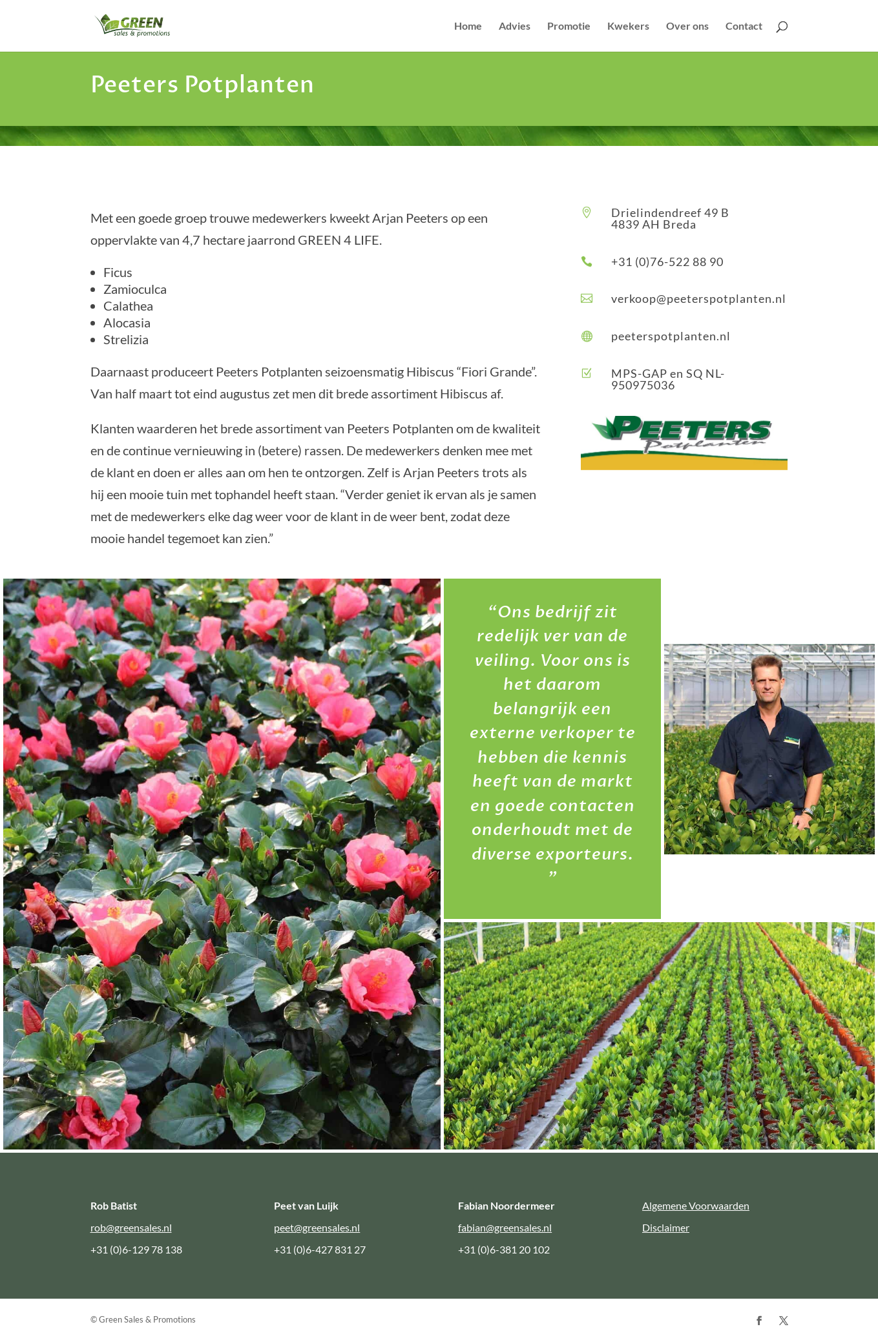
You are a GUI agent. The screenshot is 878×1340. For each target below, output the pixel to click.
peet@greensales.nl (317, 1227)
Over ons (687, 26)
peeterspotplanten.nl (671, 336)
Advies (514, 26)
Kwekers (628, 26)
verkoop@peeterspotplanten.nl (698, 298)
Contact (744, 26)
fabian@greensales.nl (505, 1227)
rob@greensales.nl (131, 1227)
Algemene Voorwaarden (695, 1205)
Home (468, 26)
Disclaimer (665, 1227)
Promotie (569, 26)
